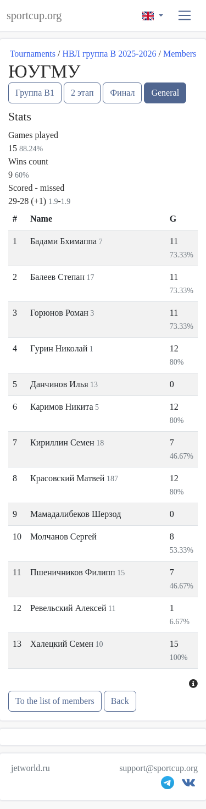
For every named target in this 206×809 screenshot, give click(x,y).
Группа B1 (34, 92)
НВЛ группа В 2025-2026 (109, 53)
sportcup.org (34, 15)
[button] (185, 15)
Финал (122, 92)
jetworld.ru (30, 768)
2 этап (82, 92)
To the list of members (54, 701)
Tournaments (32, 53)
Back (120, 701)
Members (179, 53)
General (165, 92)
